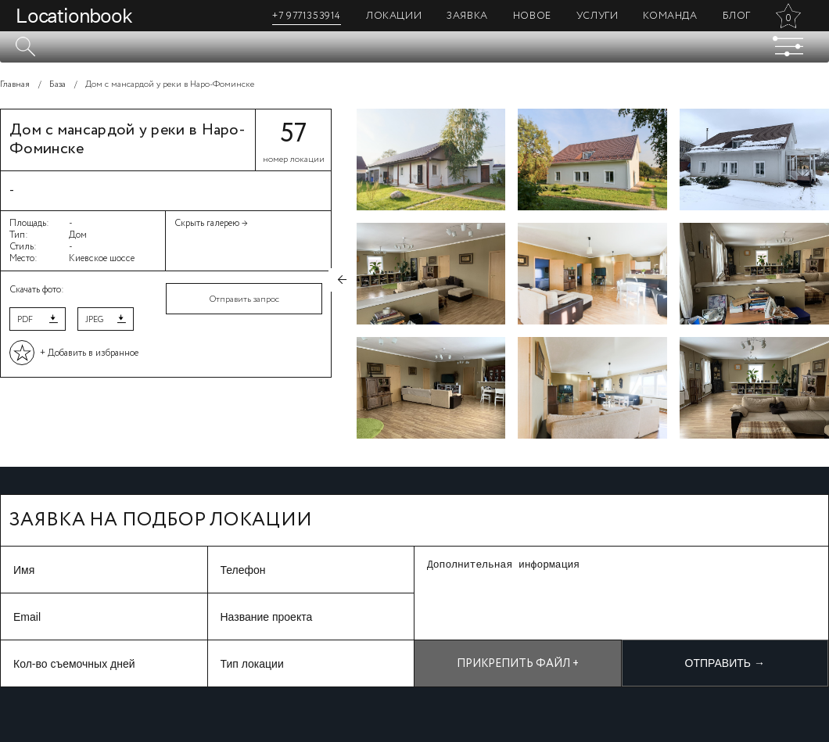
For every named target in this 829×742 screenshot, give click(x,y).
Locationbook (74, 15)
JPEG (94, 320)
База (57, 84)
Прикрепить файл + (518, 664)
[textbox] (414, 47)
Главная (15, 84)
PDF (25, 320)
